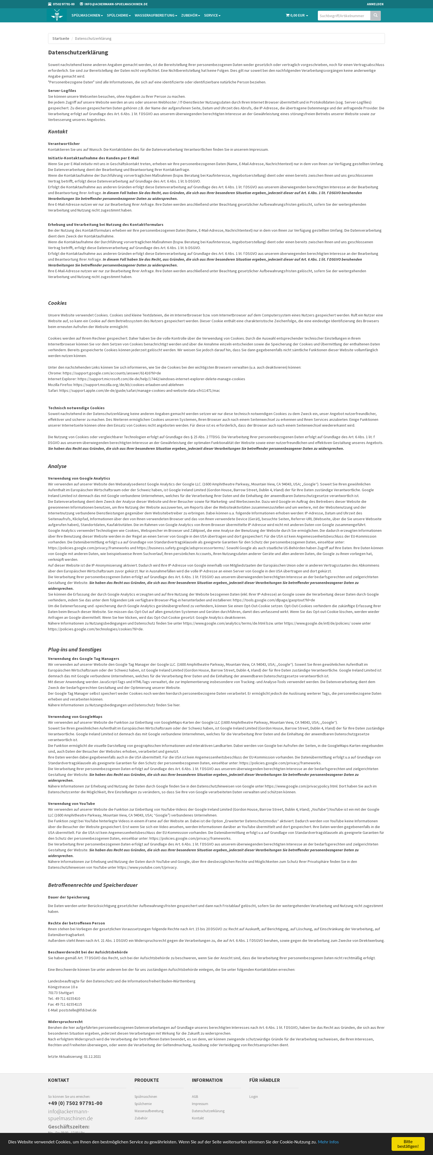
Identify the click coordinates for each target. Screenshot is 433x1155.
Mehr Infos (328, 1142)
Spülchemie (119, 15)
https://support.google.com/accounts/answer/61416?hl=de (112, 373)
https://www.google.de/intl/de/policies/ (317, 623)
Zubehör (190, 15)
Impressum (200, 1103)
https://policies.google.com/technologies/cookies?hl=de (95, 629)
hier (176, 704)
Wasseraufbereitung (156, 15)
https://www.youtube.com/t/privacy (147, 867)
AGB (195, 1096)
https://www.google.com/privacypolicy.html (301, 786)
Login (253, 1096)
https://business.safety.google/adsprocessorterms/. (181, 547)
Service (212, 15)
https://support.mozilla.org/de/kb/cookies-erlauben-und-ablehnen (128, 384)
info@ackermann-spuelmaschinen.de (70, 1115)
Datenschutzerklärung (208, 1111)
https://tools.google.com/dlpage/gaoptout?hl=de (274, 600)
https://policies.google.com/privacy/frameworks (88, 547)
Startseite (60, 38)
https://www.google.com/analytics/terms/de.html (224, 623)
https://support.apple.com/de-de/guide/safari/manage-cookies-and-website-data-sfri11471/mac (139, 390)
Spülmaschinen (87, 15)
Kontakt (198, 1118)
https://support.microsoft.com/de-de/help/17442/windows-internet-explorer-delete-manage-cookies (161, 378)
